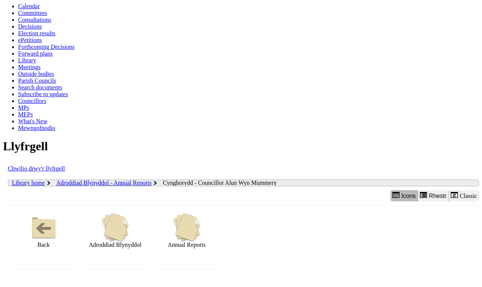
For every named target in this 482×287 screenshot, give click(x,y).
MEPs (25, 114)
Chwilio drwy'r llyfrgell (36, 168)
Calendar (29, 6)
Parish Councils (37, 80)
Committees (32, 13)
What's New (32, 121)
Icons (404, 195)
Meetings (29, 67)
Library (27, 60)
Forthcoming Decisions (46, 47)
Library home (28, 183)
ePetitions (30, 40)
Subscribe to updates (43, 94)
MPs (23, 107)
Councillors (32, 101)
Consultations (34, 20)
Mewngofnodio (36, 128)
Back (43, 230)
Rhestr (433, 195)
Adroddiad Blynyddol (115, 230)
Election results (36, 33)
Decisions (30, 26)
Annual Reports (187, 230)
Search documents (40, 87)
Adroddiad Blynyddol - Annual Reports (103, 183)
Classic (464, 195)
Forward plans (35, 53)
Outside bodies (36, 74)
